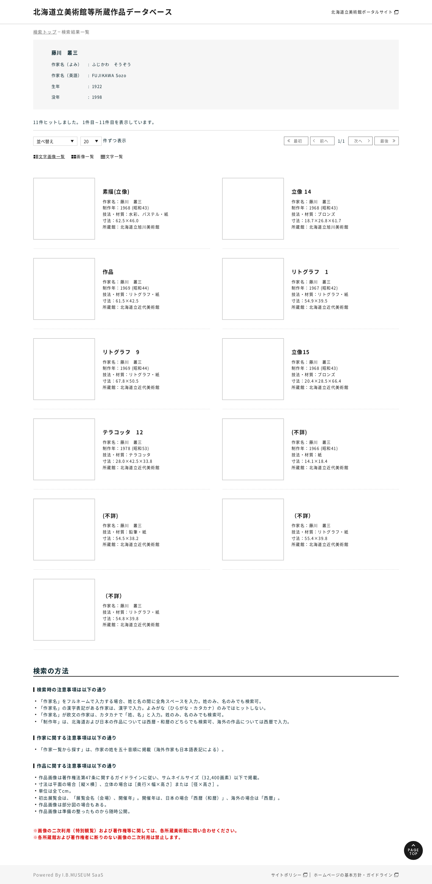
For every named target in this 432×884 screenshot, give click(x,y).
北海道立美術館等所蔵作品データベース (102, 11)
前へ (324, 141)
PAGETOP (413, 851)
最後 (384, 141)
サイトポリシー (286, 875)
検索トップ (45, 32)
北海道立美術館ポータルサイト (362, 12)
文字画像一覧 (49, 156)
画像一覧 (82, 156)
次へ (358, 141)
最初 (298, 141)
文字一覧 (111, 156)
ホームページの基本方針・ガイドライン (353, 875)
